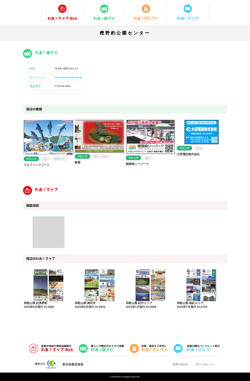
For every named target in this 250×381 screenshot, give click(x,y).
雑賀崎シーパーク (137, 164)
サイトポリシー (205, 364)
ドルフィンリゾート (37, 164)
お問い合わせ (180, 364)
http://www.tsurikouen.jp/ (68, 77)
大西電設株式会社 (188, 154)
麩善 (78, 162)
